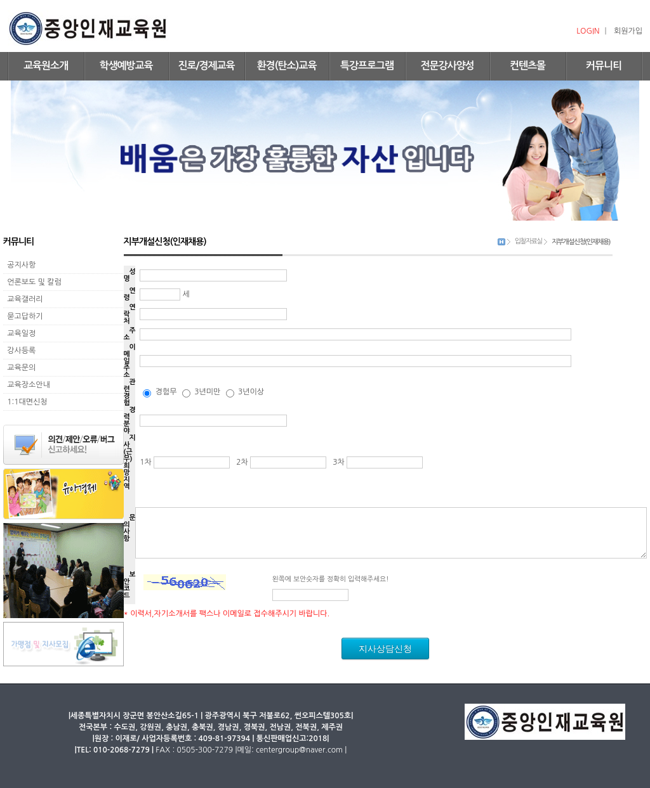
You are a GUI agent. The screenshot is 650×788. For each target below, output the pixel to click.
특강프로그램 (367, 65)
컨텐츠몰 (527, 65)
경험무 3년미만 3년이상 (203, 392)
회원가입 (628, 31)
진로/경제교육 (206, 65)
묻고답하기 (23, 316)
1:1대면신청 (25, 402)
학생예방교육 (125, 65)
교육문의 (19, 367)
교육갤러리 (23, 299)
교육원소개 (45, 65)
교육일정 (19, 333)
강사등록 (19, 350)
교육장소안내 (26, 385)
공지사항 (19, 265)
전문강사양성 (447, 65)
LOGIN (587, 31)
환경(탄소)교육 (287, 65)
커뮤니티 (603, 65)
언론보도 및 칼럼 (32, 282)
